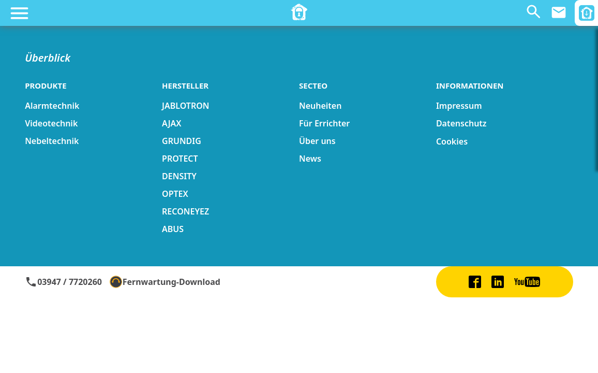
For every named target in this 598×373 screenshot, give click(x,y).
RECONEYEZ (185, 211)
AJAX (171, 123)
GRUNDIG (181, 141)
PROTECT (180, 158)
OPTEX (175, 193)
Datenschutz (461, 123)
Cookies (452, 141)
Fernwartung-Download (165, 282)
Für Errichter (324, 123)
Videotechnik (51, 123)
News (310, 158)
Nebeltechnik (52, 141)
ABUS (173, 229)
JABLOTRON (185, 105)
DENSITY (179, 176)
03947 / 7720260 (63, 282)
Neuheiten (320, 105)
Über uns (317, 141)
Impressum (459, 105)
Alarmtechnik (52, 105)
